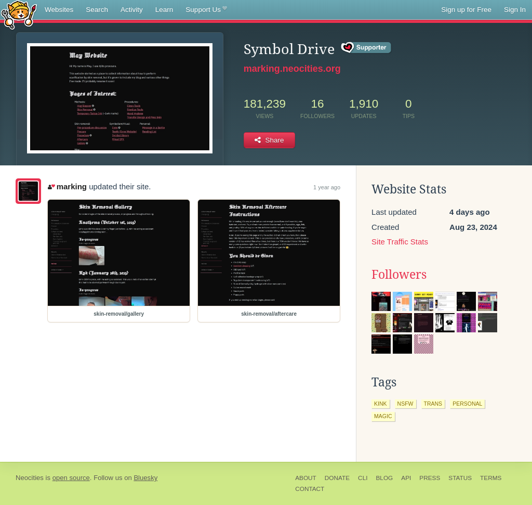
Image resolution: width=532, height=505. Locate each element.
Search (97, 10)
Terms (490, 478)
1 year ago (326, 187)
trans (433, 403)
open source (71, 478)
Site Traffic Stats (399, 241)
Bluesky (145, 478)
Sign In (515, 10)
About (305, 478)
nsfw (405, 403)
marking (67, 186)
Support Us (206, 10)
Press (429, 478)
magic (383, 416)
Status (460, 478)
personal (467, 403)
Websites (59, 10)
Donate (337, 478)
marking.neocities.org (292, 68)
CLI (362, 478)
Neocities (30, 478)
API (406, 478)
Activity (132, 10)
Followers (399, 274)
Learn (164, 10)
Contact (309, 489)
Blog (384, 478)
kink (380, 403)
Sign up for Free (466, 10)
